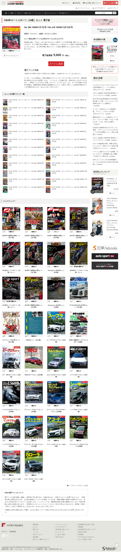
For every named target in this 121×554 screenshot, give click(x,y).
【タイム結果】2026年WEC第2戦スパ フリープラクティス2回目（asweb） (105, 94)
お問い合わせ (59, 537)
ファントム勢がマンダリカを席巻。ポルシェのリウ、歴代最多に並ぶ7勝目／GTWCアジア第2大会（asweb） (105, 154)
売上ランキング (37, 534)
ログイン (66, 3)
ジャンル (37, 13)
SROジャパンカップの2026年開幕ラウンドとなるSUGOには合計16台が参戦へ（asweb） (105, 162)
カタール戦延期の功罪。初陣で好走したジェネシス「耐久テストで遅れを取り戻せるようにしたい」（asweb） (105, 146)
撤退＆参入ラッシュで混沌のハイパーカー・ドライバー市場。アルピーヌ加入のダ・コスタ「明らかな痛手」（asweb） (105, 120)
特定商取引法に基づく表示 (86, 524)
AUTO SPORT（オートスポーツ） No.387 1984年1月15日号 (69, 101)
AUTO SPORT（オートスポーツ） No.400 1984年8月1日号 (26, 156)
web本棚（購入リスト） (92, 3)
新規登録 (76, 3)
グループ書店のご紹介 (85, 539)
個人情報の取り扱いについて (87, 529)
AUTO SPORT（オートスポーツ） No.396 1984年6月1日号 (26, 140)
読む (112, 56)
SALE (19, 13)
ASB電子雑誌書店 (15, 525)
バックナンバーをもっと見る (77, 486)
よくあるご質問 (60, 534)
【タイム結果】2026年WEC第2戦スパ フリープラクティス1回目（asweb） (105, 139)
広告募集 (80, 534)
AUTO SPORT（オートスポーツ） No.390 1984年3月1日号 (26, 116)
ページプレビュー (11, 55)
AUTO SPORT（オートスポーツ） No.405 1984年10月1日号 (26, 172)
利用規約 (80, 527)
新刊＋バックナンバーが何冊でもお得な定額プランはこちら (105, 69)
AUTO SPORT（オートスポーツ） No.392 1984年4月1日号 (26, 124)
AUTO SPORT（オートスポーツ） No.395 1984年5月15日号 (69, 132)
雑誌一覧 (35, 529)
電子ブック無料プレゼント (41, 539)
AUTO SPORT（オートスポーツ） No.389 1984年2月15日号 (69, 109)
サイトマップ (112, 8)
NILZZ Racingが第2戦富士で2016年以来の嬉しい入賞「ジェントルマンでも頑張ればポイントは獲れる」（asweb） (105, 102)
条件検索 (35, 537)
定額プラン (64, 13)
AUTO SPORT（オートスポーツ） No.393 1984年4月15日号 (69, 124)
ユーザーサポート (98, 8)
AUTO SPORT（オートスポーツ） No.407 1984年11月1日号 (26, 180)
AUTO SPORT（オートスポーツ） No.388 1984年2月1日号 (26, 109)
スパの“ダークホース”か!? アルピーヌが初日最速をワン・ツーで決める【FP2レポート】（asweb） (105, 87)
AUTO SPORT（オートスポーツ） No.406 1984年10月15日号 (69, 172)
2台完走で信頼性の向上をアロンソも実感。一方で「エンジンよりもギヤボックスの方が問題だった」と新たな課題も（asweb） (105, 130)
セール (35, 527)
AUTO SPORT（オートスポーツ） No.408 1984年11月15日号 (69, 180)
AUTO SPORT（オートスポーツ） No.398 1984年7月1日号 (26, 148)
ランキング (50, 13)
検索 (114, 13)
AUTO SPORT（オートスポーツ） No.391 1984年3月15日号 (69, 116)
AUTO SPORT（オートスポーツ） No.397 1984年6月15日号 (69, 140)
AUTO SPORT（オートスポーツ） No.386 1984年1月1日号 (26, 101)
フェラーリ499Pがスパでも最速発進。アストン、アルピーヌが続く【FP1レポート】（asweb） (104, 111)
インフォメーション (82, 8)
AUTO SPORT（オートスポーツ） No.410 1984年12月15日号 (69, 188)
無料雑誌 (35, 524)
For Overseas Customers (86, 537)
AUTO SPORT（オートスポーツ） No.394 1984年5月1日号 (26, 132)
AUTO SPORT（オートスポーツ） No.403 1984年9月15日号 (69, 164)
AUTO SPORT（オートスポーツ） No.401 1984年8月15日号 (69, 156)
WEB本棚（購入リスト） (63, 529)
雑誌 (27, 13)
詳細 (112, 61)
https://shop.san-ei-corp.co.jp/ (56, 510)
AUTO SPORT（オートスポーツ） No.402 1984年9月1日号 (26, 164)
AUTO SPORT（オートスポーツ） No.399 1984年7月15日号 (69, 148)
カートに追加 (56, 63)
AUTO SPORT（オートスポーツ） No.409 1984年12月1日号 (26, 188)
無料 (12, 13)
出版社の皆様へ (82, 532)
